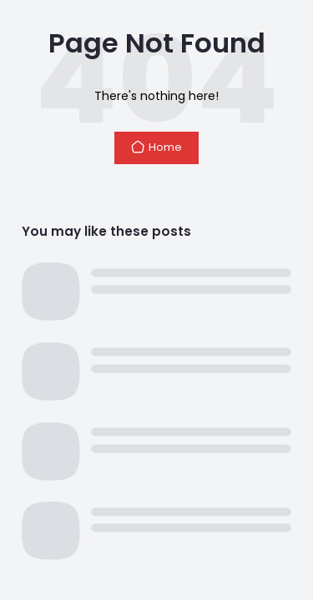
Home (156, 147)
